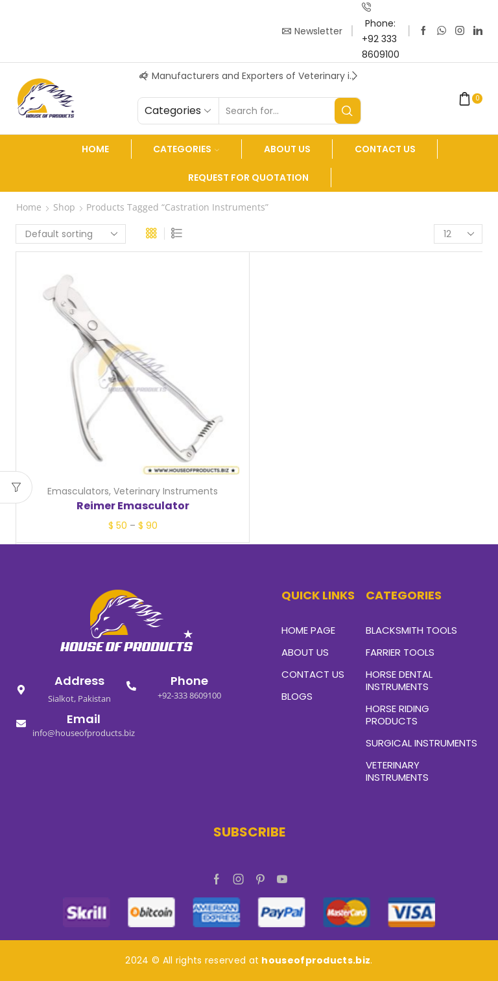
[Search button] (348, 111)
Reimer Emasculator (133, 505)
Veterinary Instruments (165, 491)
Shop (64, 207)
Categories (186, 149)
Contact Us (385, 149)
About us (287, 149)
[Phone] (131, 686)
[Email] (21, 723)
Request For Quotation (248, 177)
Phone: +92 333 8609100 (380, 39)
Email (84, 719)
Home (95, 149)
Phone (189, 681)
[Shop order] (71, 234)
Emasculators (78, 491)
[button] (143, 76)
